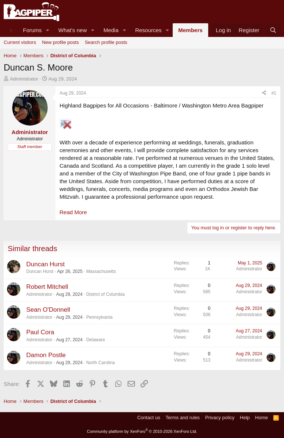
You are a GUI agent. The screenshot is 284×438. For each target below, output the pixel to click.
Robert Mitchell (47, 286)
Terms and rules (183, 417)
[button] (48, 30)
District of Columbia (105, 294)
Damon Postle (46, 355)
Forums (32, 30)
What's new (72, 30)
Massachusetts (101, 271)
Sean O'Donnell (48, 309)
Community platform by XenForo (142, 431)
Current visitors (20, 42)
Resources (148, 30)
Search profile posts (106, 42)
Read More (73, 212)
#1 (273, 93)
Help (245, 417)
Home (261, 417)
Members (190, 30)
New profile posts (60, 42)
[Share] (264, 93)
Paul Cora (40, 332)
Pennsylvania (99, 317)
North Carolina (100, 362)
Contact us (148, 417)
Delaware (95, 339)
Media (111, 30)
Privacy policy (219, 417)
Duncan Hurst (45, 264)
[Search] (273, 30)
